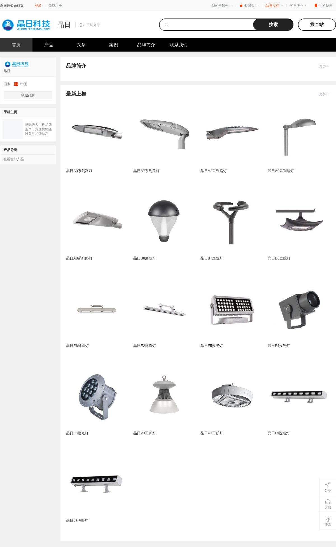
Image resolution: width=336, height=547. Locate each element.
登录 (38, 6)
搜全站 (317, 24)
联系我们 (179, 44)
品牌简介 (146, 44)
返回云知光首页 (12, 6)
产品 (48, 44)
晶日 (64, 24)
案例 (113, 44)
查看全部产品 (14, 159)
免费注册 (55, 6)
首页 (16, 44)
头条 (81, 44)
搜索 (273, 24)
